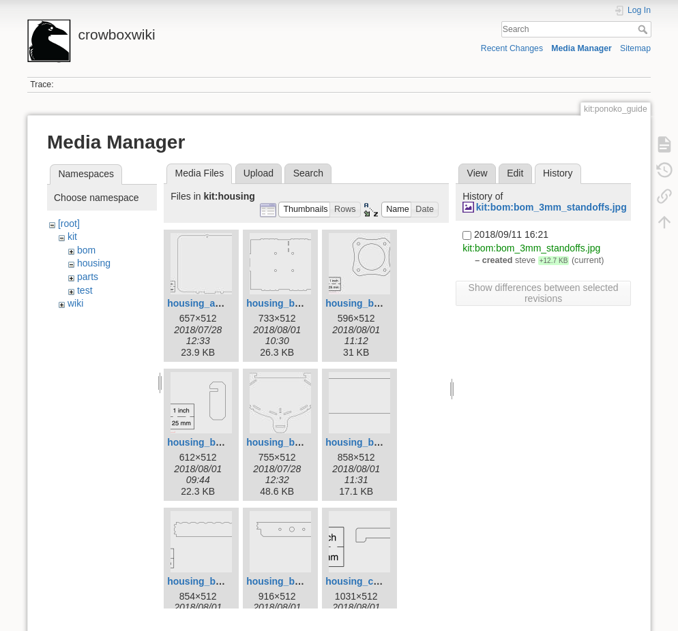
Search (644, 29)
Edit (515, 173)
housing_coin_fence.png (381, 581)
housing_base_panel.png (303, 303)
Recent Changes (512, 48)
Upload (259, 173)
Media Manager (581, 48)
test (85, 290)
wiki (75, 303)
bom (86, 250)
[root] (69, 223)
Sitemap (635, 48)
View (477, 173)
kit (72, 236)
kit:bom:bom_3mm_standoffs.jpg (551, 207)
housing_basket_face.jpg (303, 442)
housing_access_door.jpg (225, 303)
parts (87, 276)
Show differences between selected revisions (544, 293)
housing (93, 263)
